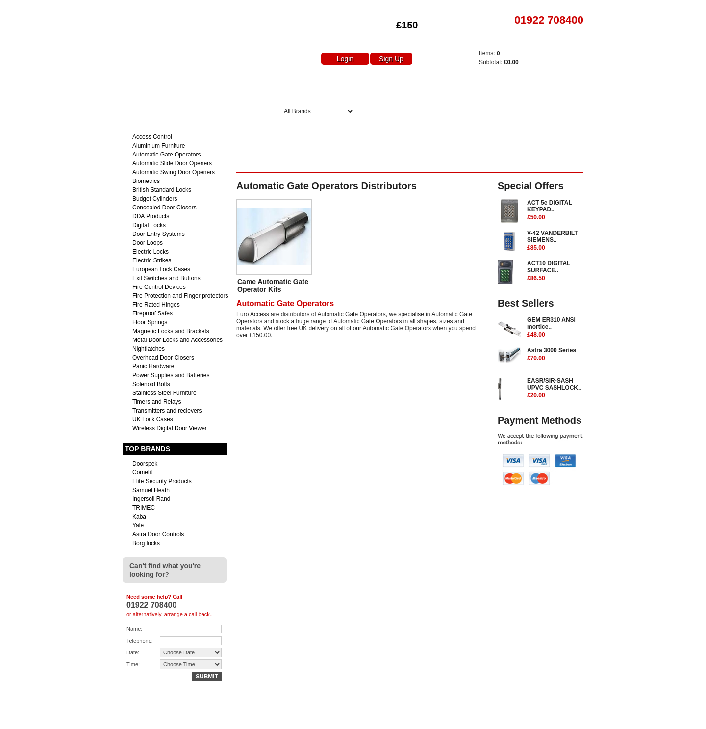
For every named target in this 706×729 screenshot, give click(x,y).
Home (293, 86)
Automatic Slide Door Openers (172, 163)
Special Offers (407, 86)
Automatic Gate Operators (166, 154)
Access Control (152, 136)
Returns (480, 717)
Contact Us (559, 86)
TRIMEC (143, 507)
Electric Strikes (151, 260)
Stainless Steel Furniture (164, 393)
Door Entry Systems (158, 234)
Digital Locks (149, 225)
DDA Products (150, 216)
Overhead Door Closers (163, 357)
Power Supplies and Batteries (170, 375)
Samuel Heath (151, 490)
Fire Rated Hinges (156, 304)
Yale (138, 525)
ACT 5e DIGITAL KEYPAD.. (555, 210)
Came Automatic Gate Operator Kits (272, 285)
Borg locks (146, 543)
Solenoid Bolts (151, 384)
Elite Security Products (162, 481)
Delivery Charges (486, 86)
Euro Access (136, 9)
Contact (512, 717)
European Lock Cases (161, 269)
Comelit (142, 472)
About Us (342, 86)
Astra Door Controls (158, 534)
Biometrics (146, 181)
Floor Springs (149, 322)
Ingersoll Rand (151, 498)
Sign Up (391, 59)
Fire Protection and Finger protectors (180, 295)
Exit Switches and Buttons (166, 278)
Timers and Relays (156, 401)
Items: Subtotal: (499, 58)
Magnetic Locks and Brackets (170, 331)
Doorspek (144, 463)
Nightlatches (148, 348)
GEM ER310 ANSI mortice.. (555, 327)
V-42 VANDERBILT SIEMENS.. (555, 241)
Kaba (139, 516)
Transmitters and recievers (167, 410)
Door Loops (147, 242)
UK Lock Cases (152, 419)
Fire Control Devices (159, 287)
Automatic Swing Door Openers (173, 172)
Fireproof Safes (152, 313)
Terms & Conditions (557, 717)
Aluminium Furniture (158, 145)
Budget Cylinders (154, 198)
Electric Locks (150, 251)
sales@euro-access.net (209, 717)
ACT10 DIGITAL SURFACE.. (555, 271)
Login (345, 59)
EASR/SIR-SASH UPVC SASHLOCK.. (555, 388)
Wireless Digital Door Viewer (169, 428)
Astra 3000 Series (555, 355)
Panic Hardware (153, 366)
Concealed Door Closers (164, 207)
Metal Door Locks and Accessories (177, 340)
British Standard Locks (161, 189)
